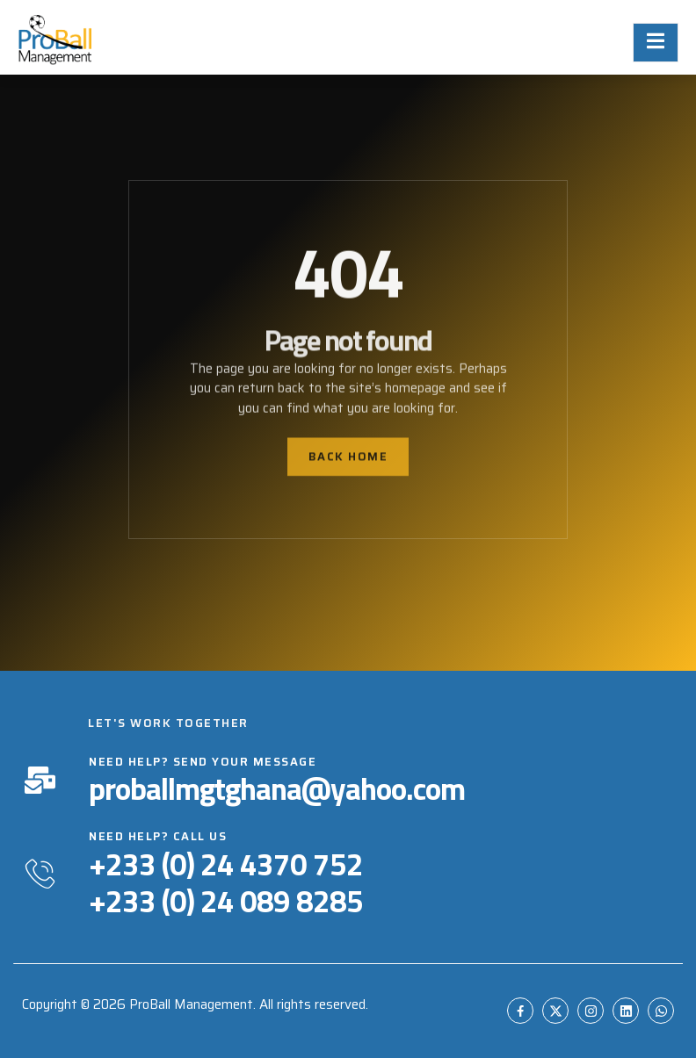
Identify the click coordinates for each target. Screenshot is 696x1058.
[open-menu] (655, 42)
